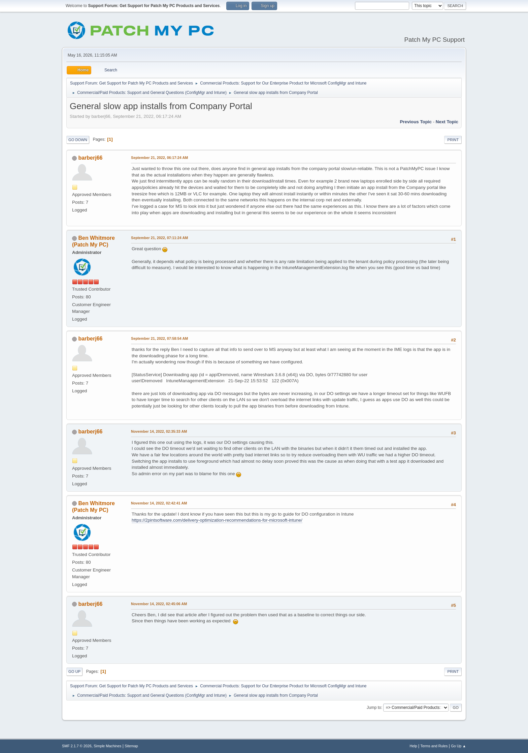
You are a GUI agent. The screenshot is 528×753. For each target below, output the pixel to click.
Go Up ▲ (458, 746)
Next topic (447, 121)
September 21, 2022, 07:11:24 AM (159, 238)
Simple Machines (107, 746)
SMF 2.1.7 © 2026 (77, 746)
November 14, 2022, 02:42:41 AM (159, 503)
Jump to (374, 707)
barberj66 (90, 158)
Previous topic (416, 121)
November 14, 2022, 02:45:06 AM (159, 604)
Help (413, 746)
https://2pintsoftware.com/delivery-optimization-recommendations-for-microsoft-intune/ (217, 520)
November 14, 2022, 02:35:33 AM (159, 431)
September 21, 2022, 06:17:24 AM (159, 158)
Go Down (77, 140)
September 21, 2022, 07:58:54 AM (159, 338)
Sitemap (131, 746)
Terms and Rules (434, 746)
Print (453, 140)
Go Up (74, 671)
